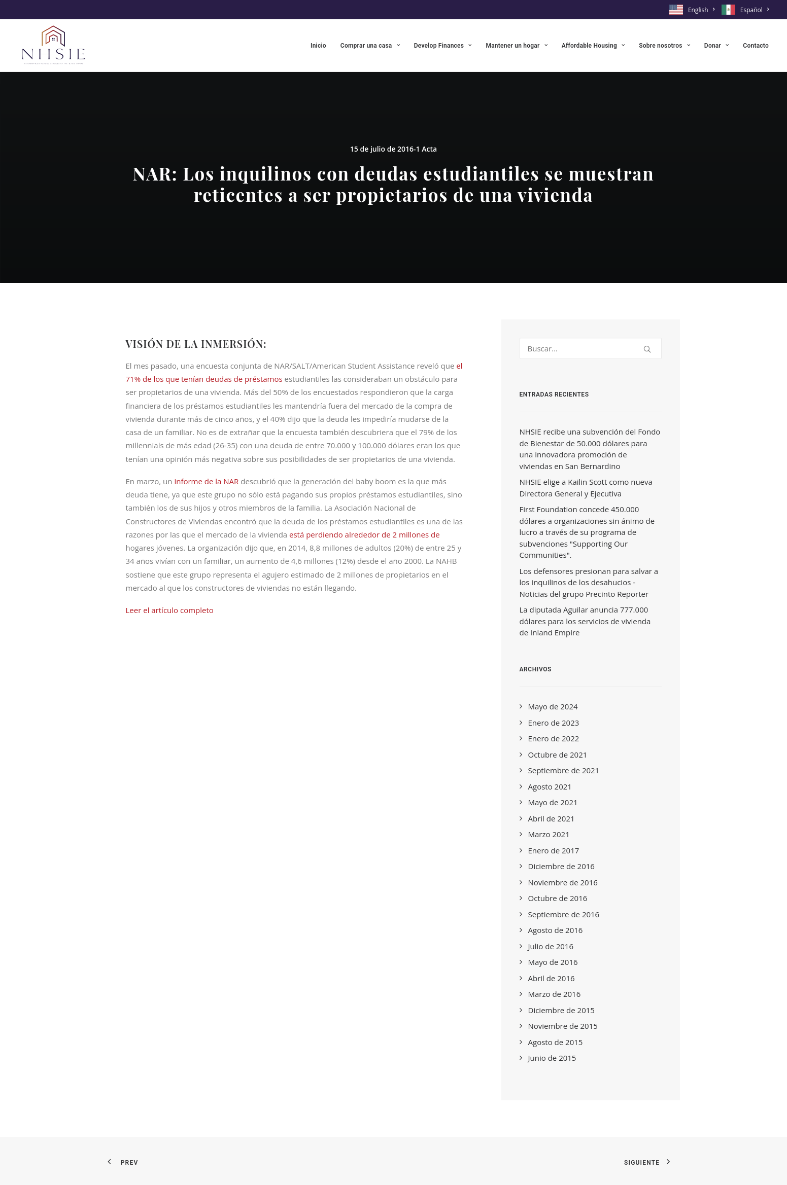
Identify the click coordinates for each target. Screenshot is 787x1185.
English (701, 10)
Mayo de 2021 (553, 802)
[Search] (591, 348)
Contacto (756, 45)
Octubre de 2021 (558, 754)
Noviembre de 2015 (563, 1026)
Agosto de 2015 (555, 1042)
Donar (716, 45)
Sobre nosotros (664, 45)
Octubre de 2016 (558, 898)
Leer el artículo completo (170, 610)
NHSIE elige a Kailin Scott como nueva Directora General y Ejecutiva (586, 487)
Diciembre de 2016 (561, 866)
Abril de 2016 (551, 978)
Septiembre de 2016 (564, 914)
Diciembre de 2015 (561, 1010)
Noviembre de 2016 (563, 882)
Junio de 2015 (552, 1058)
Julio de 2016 (551, 946)
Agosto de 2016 (555, 930)
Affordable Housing (593, 45)
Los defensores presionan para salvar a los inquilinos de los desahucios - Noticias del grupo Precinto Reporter (589, 582)
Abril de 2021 (551, 818)
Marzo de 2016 (554, 994)
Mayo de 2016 (553, 962)
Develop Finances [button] (443, 45)
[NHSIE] (52, 45)
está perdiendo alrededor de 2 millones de (364, 534)
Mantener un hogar (516, 45)
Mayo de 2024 (553, 706)
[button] (647, 349)
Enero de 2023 (553, 722)
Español (754, 10)
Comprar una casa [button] (370, 45)
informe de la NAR (206, 481)
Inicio (318, 45)
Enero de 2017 (553, 850)
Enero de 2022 (553, 738)
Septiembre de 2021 (564, 770)
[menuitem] (693, 9)
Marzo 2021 (549, 834)
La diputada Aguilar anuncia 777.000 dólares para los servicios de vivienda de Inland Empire (585, 620)
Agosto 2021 (550, 786)
